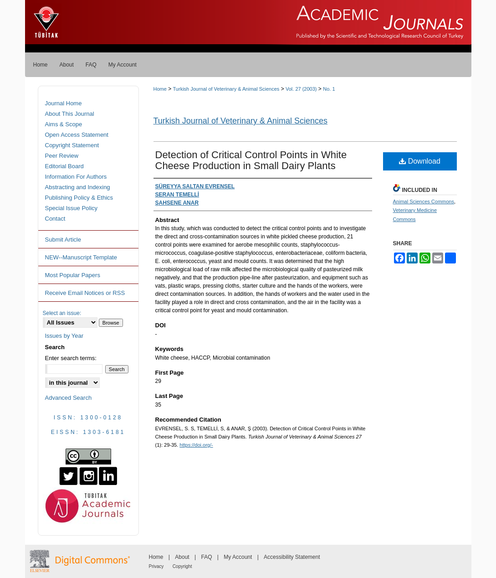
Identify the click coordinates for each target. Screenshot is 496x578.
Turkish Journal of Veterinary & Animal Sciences (226, 89)
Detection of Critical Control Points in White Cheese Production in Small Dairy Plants (251, 160)
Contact (55, 218)
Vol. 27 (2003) (301, 89)
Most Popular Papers (72, 275)
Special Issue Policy (71, 208)
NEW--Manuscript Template (81, 257)
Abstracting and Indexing (77, 187)
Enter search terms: (71, 358)
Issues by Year (64, 335)
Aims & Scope (63, 124)
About (182, 557)
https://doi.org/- (196, 445)
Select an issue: (62, 313)
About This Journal (69, 113)
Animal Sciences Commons (424, 201)
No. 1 (329, 89)
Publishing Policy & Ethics (79, 197)
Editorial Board (64, 166)
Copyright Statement (72, 145)
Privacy (156, 566)
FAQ (206, 557)
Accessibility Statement (292, 557)
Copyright (182, 566)
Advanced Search (68, 397)
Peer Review (62, 155)
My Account (238, 557)
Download (419, 161)
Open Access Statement (76, 134)
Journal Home (63, 103)
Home (160, 89)
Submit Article (63, 239)
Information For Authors (76, 176)
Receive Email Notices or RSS (85, 292)
